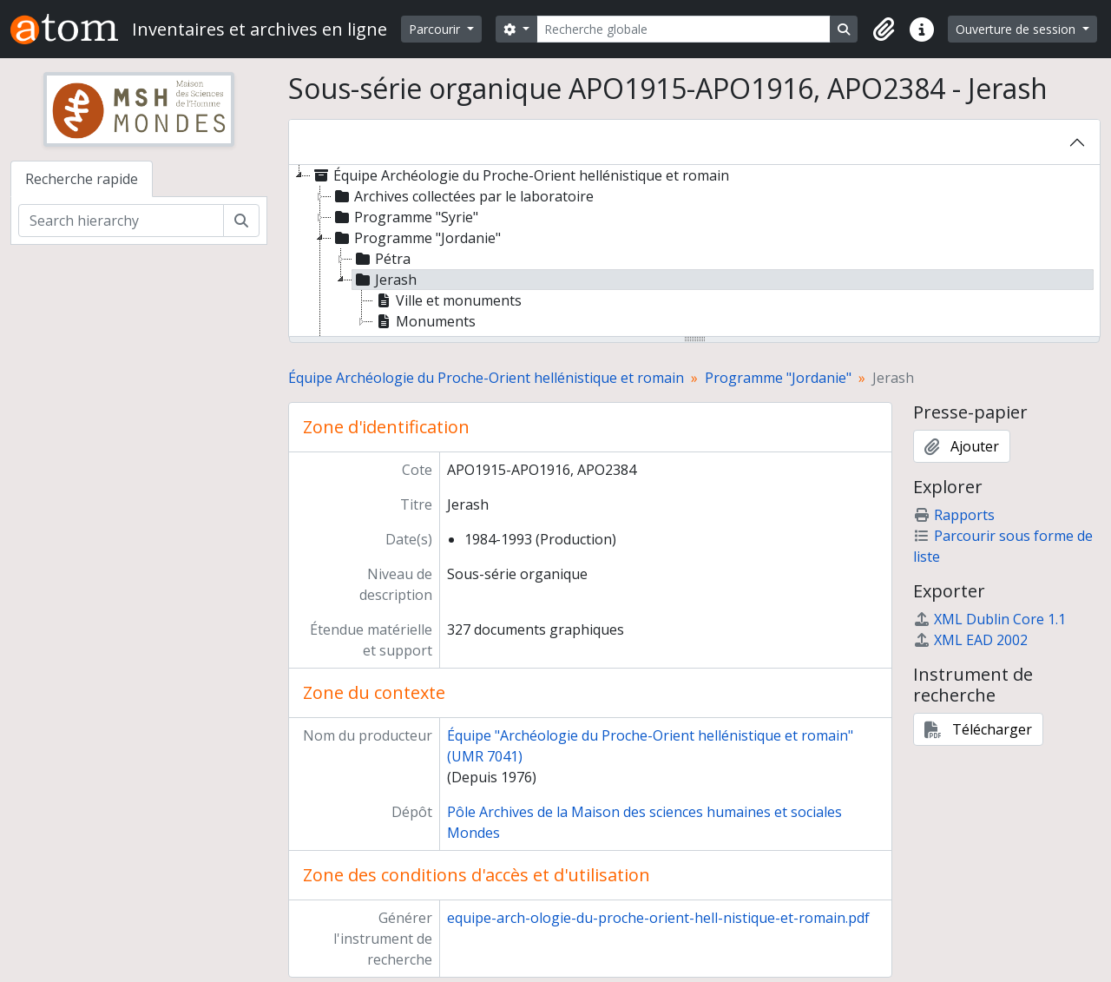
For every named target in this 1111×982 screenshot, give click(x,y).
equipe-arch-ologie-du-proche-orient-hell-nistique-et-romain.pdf (658, 917)
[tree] (694, 252)
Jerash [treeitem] (384, 279)
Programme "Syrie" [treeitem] (405, 217)
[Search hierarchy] (121, 220)
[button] (883, 29)
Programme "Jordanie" (778, 377)
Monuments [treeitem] (424, 321)
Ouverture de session (1017, 29)
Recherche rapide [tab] (81, 178)
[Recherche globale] (684, 29)
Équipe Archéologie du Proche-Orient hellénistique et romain (486, 377)
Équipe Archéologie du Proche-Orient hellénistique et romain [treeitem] (520, 175)
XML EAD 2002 (970, 639)
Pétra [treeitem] (381, 258)
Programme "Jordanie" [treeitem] (416, 237)
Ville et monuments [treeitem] (447, 300)
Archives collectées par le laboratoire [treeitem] (463, 196)
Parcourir (436, 29)
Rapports (954, 514)
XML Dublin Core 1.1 (989, 619)
